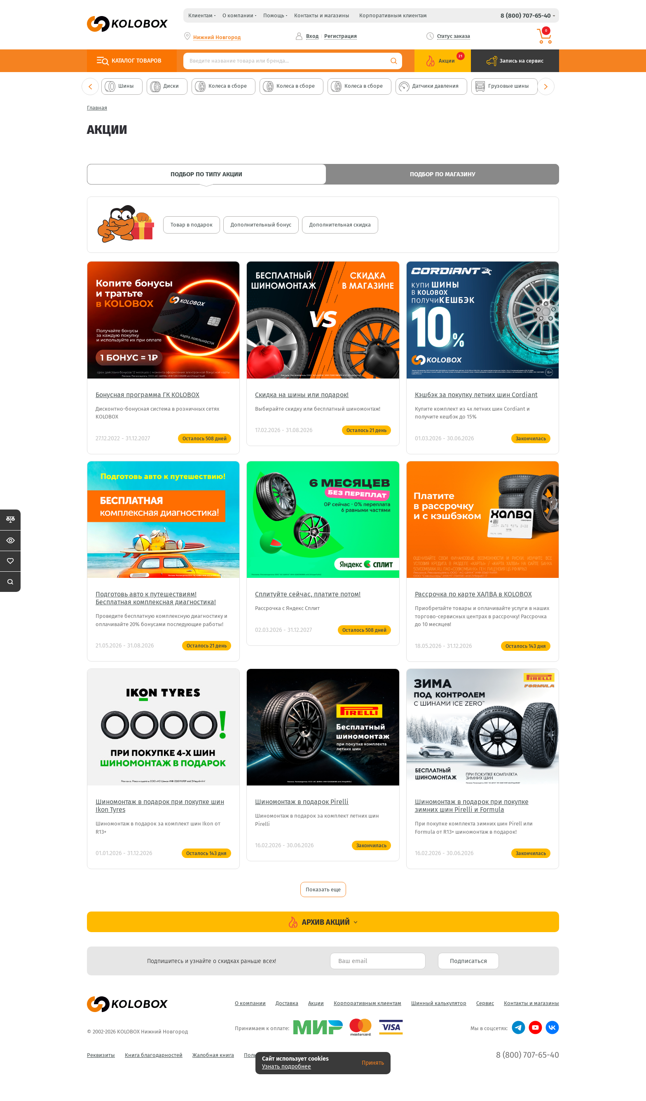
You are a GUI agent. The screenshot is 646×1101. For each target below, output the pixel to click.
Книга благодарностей (154, 1055)
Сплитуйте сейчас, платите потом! (307, 594)
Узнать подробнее (286, 1066)
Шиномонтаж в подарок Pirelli (302, 802)
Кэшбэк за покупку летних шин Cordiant (476, 395)
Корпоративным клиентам (393, 15)
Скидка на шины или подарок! (302, 395)
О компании (250, 1003)
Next (546, 86)
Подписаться (468, 961)
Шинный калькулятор (438, 1003)
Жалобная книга (213, 1055)
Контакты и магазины (321, 15)
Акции (316, 1003)
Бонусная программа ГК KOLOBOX (147, 395)
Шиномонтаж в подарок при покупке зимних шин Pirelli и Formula (472, 805)
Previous (90, 86)
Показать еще (323, 889)
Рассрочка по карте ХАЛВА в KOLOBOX (473, 594)
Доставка (287, 1003)
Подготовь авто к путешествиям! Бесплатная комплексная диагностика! (156, 598)
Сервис (485, 1003)
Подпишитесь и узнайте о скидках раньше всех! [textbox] (211, 961)
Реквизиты (101, 1055)
